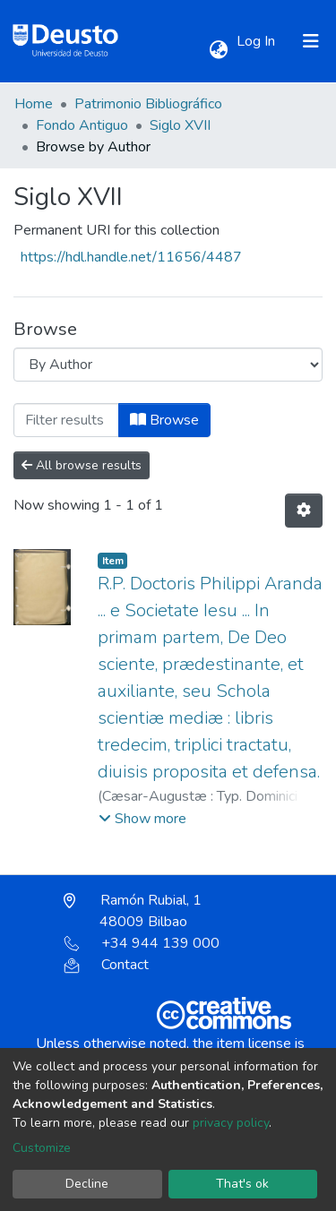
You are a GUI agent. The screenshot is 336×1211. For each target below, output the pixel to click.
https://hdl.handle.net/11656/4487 (131, 257)
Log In (258, 41)
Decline (86, 1183)
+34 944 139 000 (142, 943)
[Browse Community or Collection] (168, 365)
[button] (218, 50)
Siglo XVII (180, 125)
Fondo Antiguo (82, 125)
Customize (42, 1147)
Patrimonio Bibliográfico (148, 104)
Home (33, 104)
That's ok (242, 1183)
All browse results (82, 465)
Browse (164, 420)
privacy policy (231, 1122)
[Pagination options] (304, 511)
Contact (106, 965)
